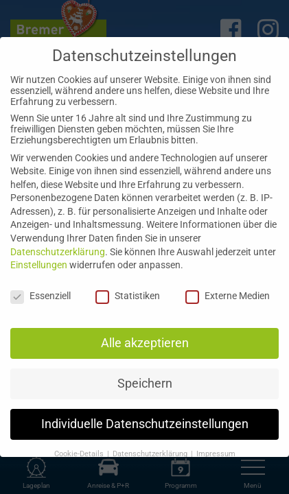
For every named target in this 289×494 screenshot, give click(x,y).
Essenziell (40, 295)
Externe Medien (227, 295)
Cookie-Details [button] (80, 453)
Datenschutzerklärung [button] (151, 453)
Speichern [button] (144, 383)
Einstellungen (38, 264)
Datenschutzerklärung (57, 251)
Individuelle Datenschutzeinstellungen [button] (144, 424)
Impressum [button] (215, 453)
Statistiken (127, 295)
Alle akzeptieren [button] (145, 343)
